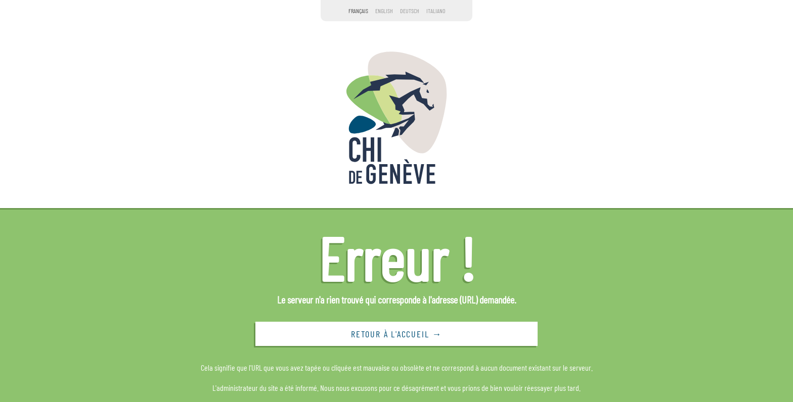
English (384, 10)
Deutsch (409, 10)
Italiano (435, 10)
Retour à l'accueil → (396, 333)
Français (358, 10)
